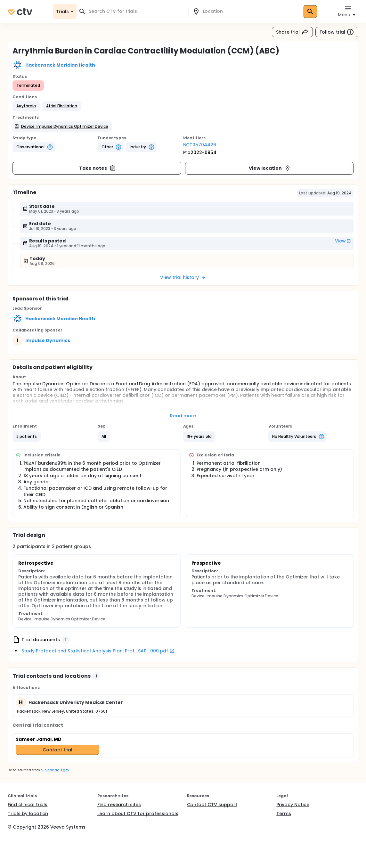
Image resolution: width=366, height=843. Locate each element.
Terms (283, 813)
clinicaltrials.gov (55, 770)
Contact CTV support (212, 804)
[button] (26, 106)
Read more (183, 416)
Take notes (97, 168)
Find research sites (119, 804)
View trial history (183, 277)
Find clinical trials (27, 804)
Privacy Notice (292, 804)
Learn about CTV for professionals (137, 813)
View (343, 241)
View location (270, 168)
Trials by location (28, 813)
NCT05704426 (199, 145)
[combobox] (136, 11)
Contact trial (58, 750)
